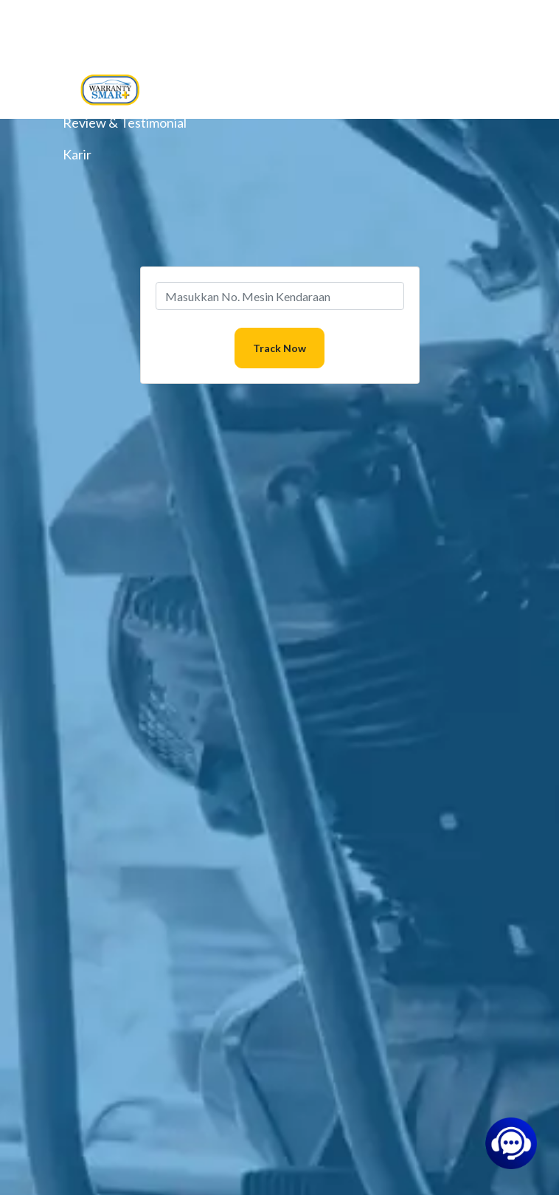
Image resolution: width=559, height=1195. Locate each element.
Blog (76, 59)
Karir (77, 154)
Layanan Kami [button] (104, 27)
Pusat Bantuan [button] (106, 91)
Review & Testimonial (125, 122)
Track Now (279, 348)
